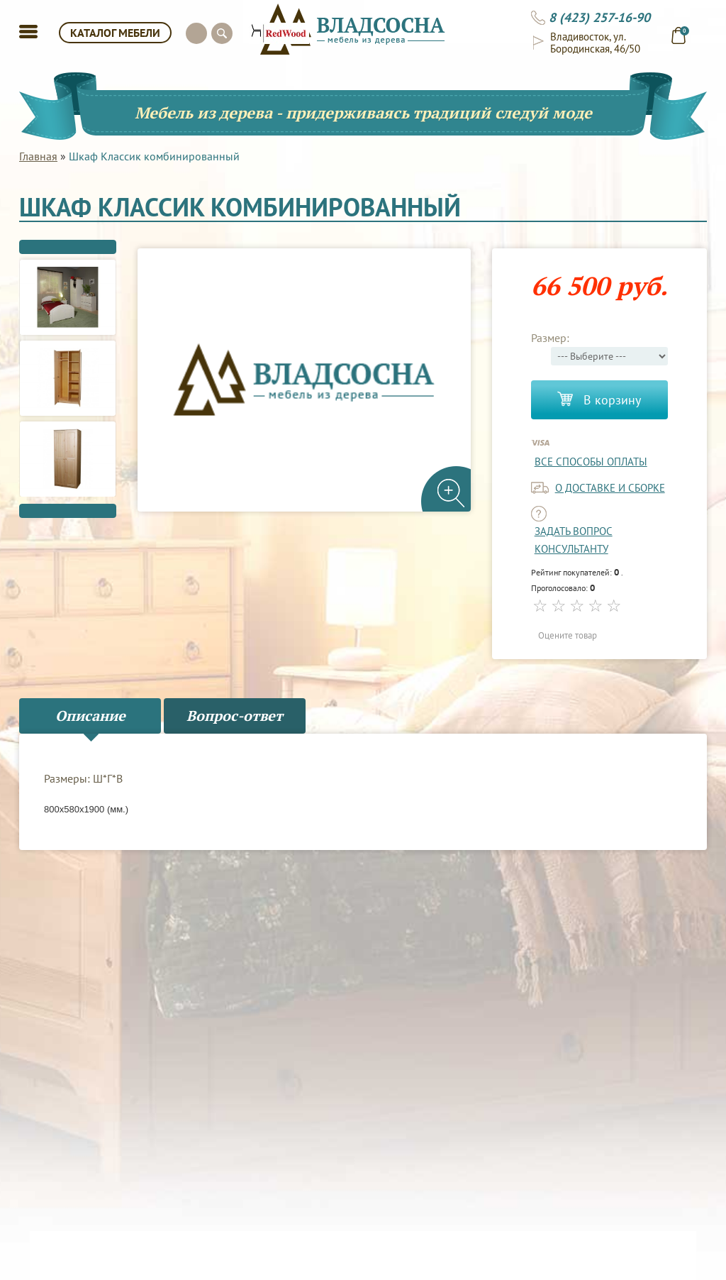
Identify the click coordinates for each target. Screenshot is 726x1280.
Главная (38, 156)
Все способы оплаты (591, 461)
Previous (67, 247)
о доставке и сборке (610, 488)
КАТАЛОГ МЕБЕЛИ (115, 33)
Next (67, 511)
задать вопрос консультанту (574, 540)
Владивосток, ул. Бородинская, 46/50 (595, 43)
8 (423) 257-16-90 (599, 18)
